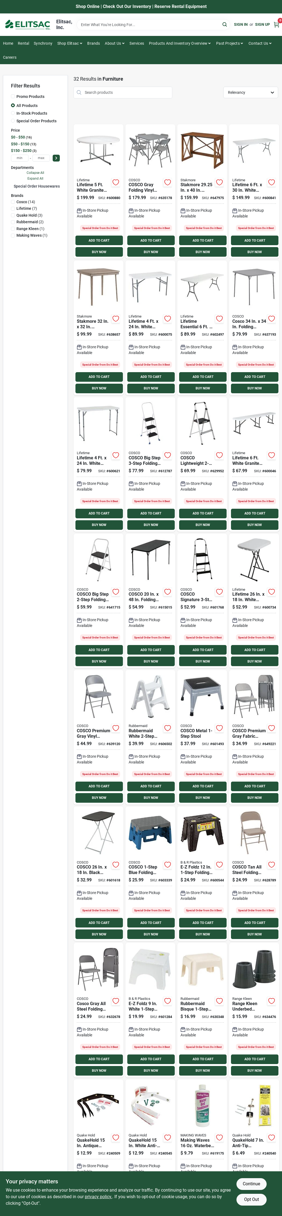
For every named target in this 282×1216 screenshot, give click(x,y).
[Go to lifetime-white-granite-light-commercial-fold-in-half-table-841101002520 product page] (98, 464)
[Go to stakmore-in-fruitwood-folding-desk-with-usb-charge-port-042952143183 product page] (202, 191)
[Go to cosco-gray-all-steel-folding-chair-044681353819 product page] (98, 1010)
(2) (30, 222)
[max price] (41, 158)
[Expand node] (12, 186)
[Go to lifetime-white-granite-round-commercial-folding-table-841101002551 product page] (98, 191)
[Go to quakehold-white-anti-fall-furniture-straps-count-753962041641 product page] (150, 1146)
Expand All (35, 178)
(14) (25, 202)
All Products (27, 105)
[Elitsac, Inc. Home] (27, 24)
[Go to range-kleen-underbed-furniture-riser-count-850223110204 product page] (254, 1010)
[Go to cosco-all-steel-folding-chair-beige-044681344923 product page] (254, 874)
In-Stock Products (31, 113)
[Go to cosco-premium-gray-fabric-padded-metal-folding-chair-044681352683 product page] (254, 737)
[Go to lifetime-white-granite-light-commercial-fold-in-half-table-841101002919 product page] (254, 191)
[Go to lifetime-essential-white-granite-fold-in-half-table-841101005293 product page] (202, 328)
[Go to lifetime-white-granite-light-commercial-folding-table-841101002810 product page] (150, 328)
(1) (30, 229)
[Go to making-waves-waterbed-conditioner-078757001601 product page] (202, 1146)
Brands (93, 43)
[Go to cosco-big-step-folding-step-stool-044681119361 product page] (150, 464)
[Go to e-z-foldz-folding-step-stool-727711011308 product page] (202, 874)
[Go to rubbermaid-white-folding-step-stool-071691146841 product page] (150, 737)
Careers (9, 57)
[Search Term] (153, 24)
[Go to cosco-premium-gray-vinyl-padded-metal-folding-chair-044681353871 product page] (98, 737)
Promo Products (30, 96)
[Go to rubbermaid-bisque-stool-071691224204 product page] (202, 1010)
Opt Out (251, 1199)
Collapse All (35, 173)
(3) (29, 215)
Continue (251, 1183)
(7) (26, 208)
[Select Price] (56, 158)
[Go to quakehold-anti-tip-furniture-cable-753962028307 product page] (254, 1146)
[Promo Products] (13, 96)
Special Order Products (36, 121)
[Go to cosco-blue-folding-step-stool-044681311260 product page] (150, 874)
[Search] (225, 24)
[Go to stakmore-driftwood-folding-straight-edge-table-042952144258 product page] (98, 328)
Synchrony (43, 43)
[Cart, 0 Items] (276, 24)
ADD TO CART (99, 240)
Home (8, 43)
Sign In (241, 24)
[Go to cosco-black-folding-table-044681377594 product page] (150, 601)
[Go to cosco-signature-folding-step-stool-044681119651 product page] (202, 601)
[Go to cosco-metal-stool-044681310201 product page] (202, 737)
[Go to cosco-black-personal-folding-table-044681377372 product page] (98, 874)
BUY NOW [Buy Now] (99, 252)
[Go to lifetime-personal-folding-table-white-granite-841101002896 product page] (254, 601)
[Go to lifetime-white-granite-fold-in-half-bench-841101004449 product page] (254, 464)
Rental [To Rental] (23, 43)
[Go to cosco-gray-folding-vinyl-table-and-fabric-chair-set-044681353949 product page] (150, 191)
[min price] (20, 158)
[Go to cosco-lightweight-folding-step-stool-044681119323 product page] (202, 464)
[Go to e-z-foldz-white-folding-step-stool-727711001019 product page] (150, 1010)
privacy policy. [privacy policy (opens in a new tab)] (98, 1196)
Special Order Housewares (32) (41, 186)
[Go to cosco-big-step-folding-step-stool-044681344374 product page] (98, 601)
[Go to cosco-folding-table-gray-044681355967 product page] (254, 328)
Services (136, 43)
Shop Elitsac (68, 43)
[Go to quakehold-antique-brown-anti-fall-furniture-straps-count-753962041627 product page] (98, 1146)
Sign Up (262, 24)
